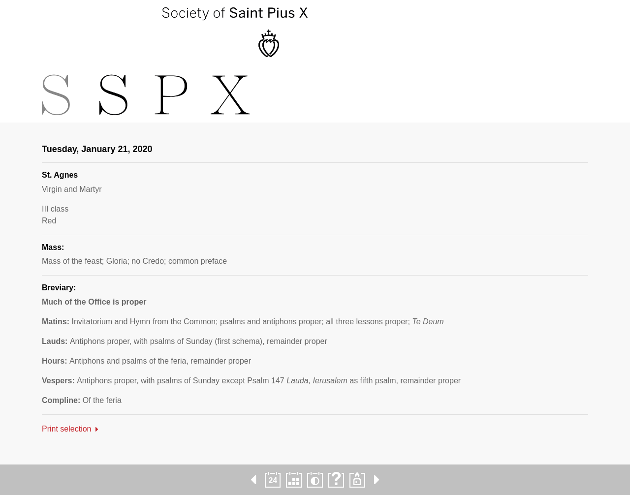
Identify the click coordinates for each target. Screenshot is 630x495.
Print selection (67, 429)
